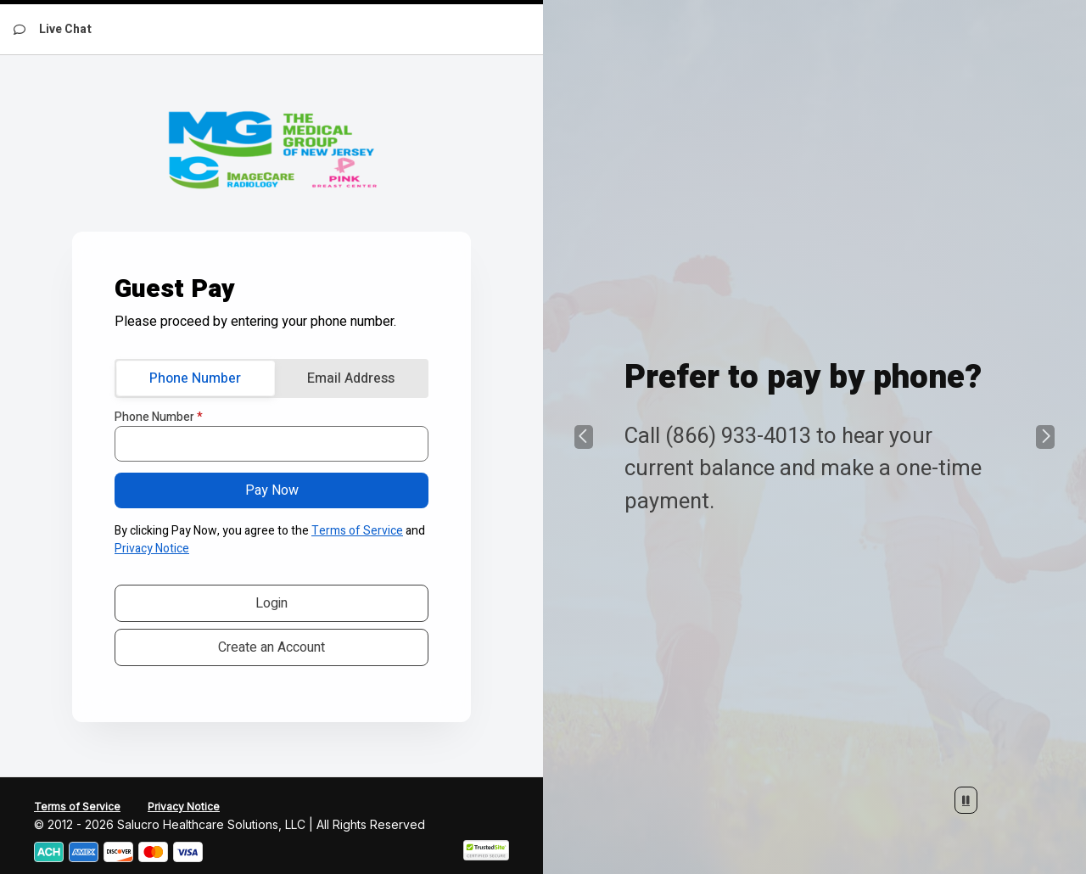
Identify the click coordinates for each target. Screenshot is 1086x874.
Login (271, 603)
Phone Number (159, 417)
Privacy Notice (152, 548)
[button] (583, 437)
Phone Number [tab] (195, 378)
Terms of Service (357, 531)
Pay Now (272, 490)
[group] (814, 437)
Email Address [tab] (351, 378)
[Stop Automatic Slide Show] (965, 800)
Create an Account (271, 647)
